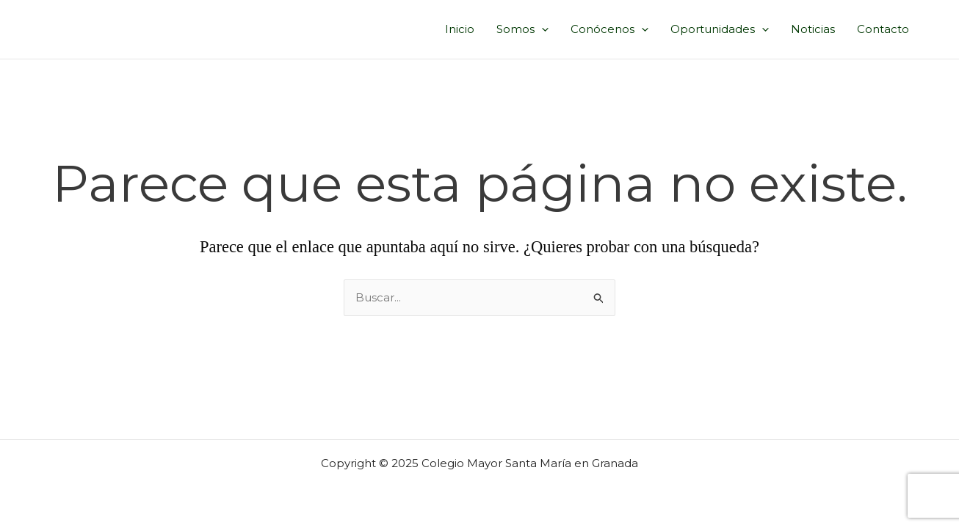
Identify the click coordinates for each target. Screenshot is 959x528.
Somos (522, 29)
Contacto (883, 29)
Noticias (813, 29)
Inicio (459, 29)
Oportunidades (719, 29)
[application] (542, 29)
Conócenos (609, 29)
